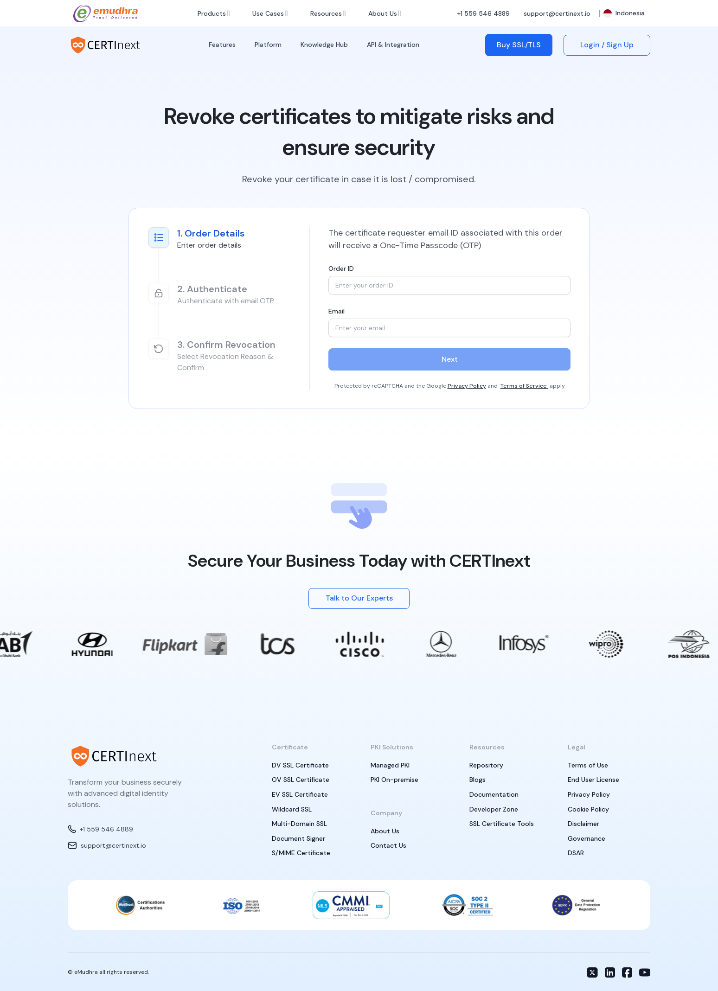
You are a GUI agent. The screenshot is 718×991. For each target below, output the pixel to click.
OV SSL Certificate (300, 779)
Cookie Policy (588, 809)
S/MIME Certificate (301, 853)
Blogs (477, 779)
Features (222, 44)
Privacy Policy (467, 386)
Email (336, 311)
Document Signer (298, 838)
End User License (593, 779)
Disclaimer (583, 823)
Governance (586, 838)
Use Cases (268, 13)
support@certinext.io (557, 13)
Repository (486, 765)
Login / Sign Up (607, 45)
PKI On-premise (394, 779)
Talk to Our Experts (359, 598)
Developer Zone (493, 809)
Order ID (341, 268)
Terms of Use (588, 765)
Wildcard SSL (292, 809)
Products (212, 13)
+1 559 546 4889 (483, 13)
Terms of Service (524, 386)
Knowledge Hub (324, 44)
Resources (326, 13)
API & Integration (393, 44)
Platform (268, 44)
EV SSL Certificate (300, 794)
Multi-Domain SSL (299, 823)
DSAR (576, 853)
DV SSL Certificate (300, 765)
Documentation (494, 794)
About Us (382, 13)
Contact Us (388, 845)
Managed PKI (390, 765)
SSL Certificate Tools (501, 823)
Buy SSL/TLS (519, 45)
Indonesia (624, 13)
